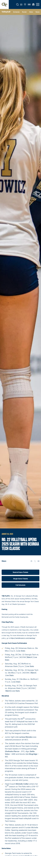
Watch (29, 657)
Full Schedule (20, 585)
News (38, 12)
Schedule (16, 12)
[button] (17, 4)
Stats (31, 12)
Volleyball (6, 12)
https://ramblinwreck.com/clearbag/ (22, 638)
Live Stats (21, 651)
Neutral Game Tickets (20, 572)
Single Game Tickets (20, 579)
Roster (24, 12)
